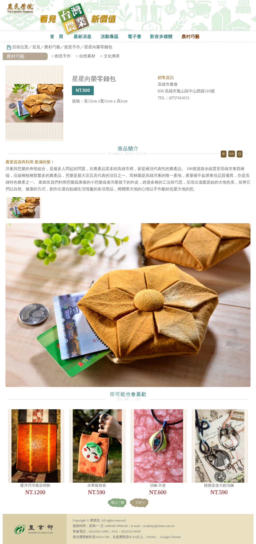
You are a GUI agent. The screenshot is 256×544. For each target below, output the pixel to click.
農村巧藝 (52, 47)
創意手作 (72, 47)
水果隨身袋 (96, 485)
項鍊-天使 (158, 485)
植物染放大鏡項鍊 (219, 485)
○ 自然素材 (85, 56)
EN (232, 154)
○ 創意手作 (61, 56)
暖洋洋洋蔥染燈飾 (35, 485)
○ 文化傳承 (110, 56)
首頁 (36, 47)
